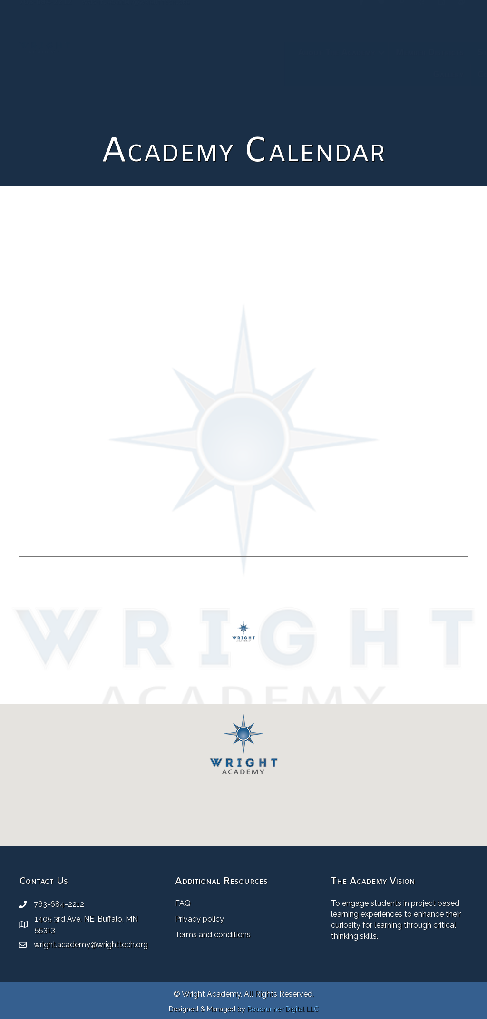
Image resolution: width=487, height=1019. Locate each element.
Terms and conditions (213, 934)
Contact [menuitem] (298, 74)
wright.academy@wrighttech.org (136, 15)
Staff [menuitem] (292, 52)
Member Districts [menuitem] (234, 52)
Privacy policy (199, 918)
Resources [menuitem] (423, 52)
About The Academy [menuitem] (141, 52)
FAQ (183, 903)
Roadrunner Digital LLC (283, 1009)
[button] (186, 53)
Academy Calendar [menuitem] (353, 52)
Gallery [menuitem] (253, 74)
